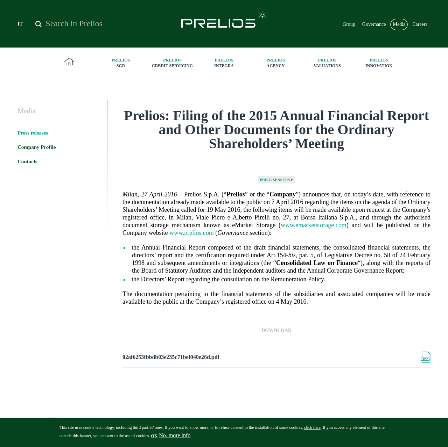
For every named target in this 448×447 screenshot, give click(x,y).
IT (20, 24)
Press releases (33, 133)
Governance (374, 24)
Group (349, 24)
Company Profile (37, 147)
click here (312, 429)
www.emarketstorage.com (313, 225)
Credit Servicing (172, 62)
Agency (276, 62)
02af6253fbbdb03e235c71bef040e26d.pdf (170, 357)
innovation (379, 62)
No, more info (174, 438)
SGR (121, 62)
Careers (419, 24)
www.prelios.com (191, 232)
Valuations (327, 62)
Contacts (27, 161)
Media (399, 24)
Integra (224, 62)
